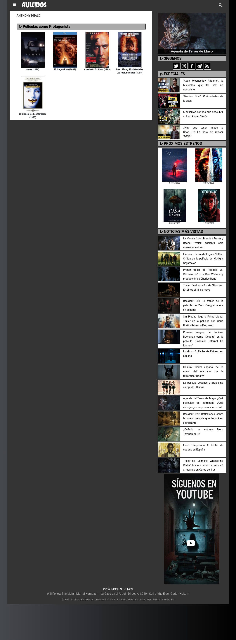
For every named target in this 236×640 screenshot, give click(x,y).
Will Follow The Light (60, 593)
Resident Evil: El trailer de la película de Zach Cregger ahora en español (203, 305)
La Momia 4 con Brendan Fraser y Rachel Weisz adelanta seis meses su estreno (203, 243)
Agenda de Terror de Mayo (192, 51)
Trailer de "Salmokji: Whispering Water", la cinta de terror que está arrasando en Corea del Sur (203, 465)
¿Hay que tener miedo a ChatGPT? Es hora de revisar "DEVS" (203, 132)
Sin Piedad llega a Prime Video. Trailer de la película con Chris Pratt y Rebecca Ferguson (203, 321)
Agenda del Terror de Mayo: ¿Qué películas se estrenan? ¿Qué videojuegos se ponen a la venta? (203, 403)
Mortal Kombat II (87, 593)
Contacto (121, 599)
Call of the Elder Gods (163, 593)
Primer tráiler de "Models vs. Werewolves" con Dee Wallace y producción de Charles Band (203, 274)
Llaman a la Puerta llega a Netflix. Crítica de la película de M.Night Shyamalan (203, 259)
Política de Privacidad (163, 599)
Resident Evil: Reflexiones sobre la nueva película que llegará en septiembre (203, 419)
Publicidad (133, 599)
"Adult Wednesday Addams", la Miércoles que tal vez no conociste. (203, 85)
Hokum (184, 593)
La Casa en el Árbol (113, 593)
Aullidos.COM (83, 599)
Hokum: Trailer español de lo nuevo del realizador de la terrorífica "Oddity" (203, 372)
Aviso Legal (145, 599)
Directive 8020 (137, 593)
